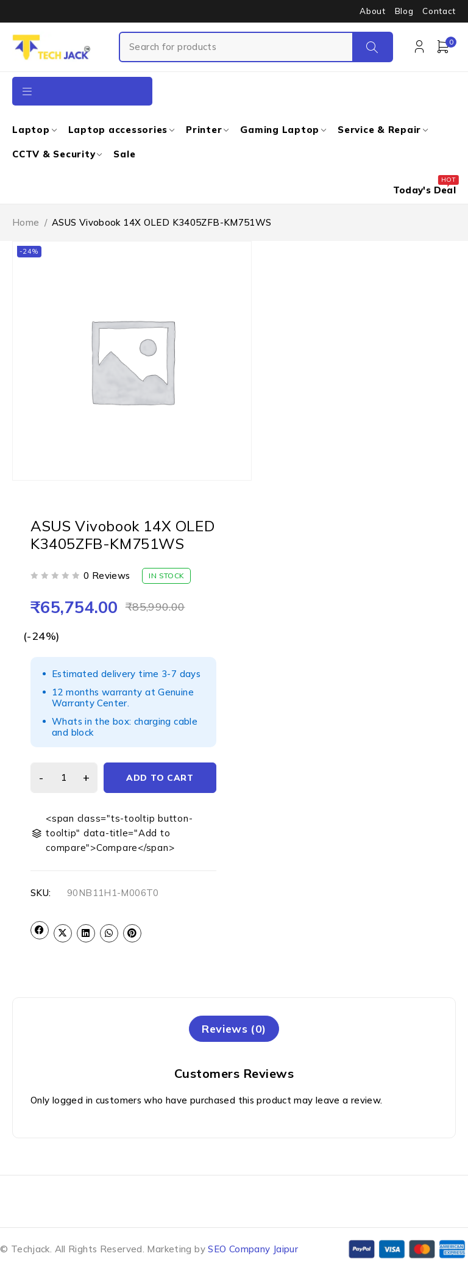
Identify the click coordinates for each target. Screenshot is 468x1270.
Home (26, 222)
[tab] (233, 1029)
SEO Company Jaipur (253, 1249)
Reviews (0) (234, 1029)
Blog (404, 11)
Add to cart (160, 777)
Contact (439, 11)
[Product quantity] (64, 777)
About (372, 11)
